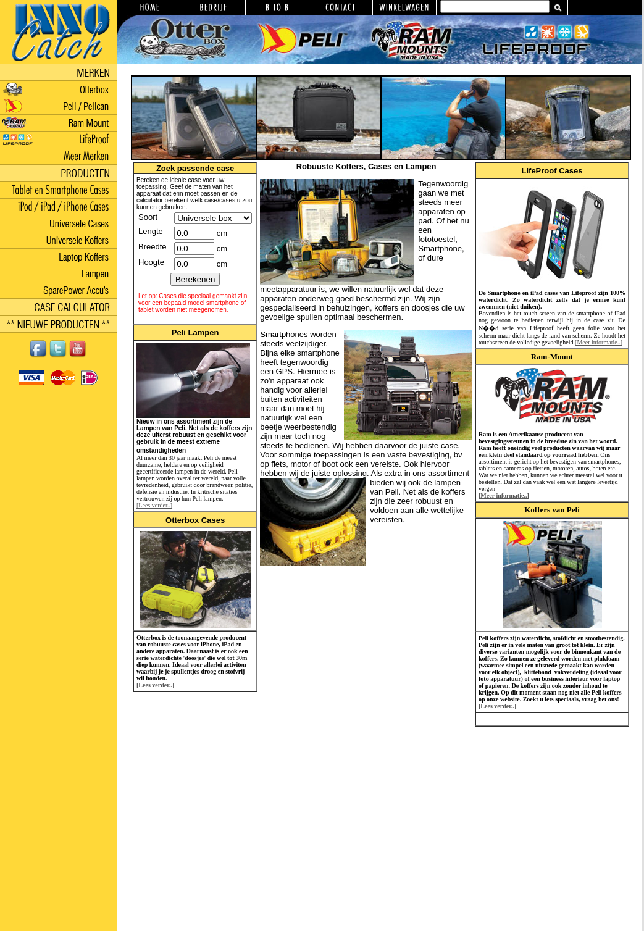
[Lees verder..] (154, 505)
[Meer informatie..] (598, 342)
